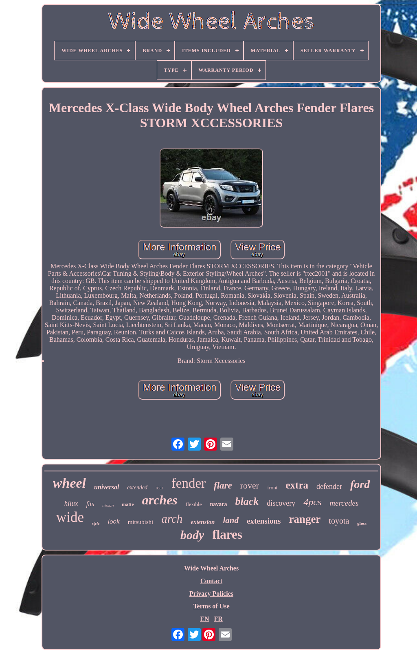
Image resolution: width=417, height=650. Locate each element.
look (113, 521)
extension (203, 522)
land (231, 520)
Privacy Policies (211, 593)
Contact (211, 580)
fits (90, 503)
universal (106, 487)
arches (160, 500)
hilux (71, 503)
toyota (339, 520)
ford (360, 484)
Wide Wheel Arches (211, 568)
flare (223, 485)
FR (218, 618)
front (272, 487)
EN (204, 618)
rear (159, 488)
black (247, 501)
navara (218, 504)
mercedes (343, 503)
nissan (108, 505)
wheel (69, 483)
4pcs (312, 502)
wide (70, 517)
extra (296, 485)
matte (128, 504)
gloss (362, 523)
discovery (281, 503)
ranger (304, 519)
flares (227, 534)
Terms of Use (211, 606)
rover (249, 485)
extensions (264, 521)
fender (188, 483)
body (192, 535)
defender (329, 486)
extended (137, 487)
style (95, 523)
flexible (194, 504)
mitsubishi (141, 522)
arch (171, 518)
